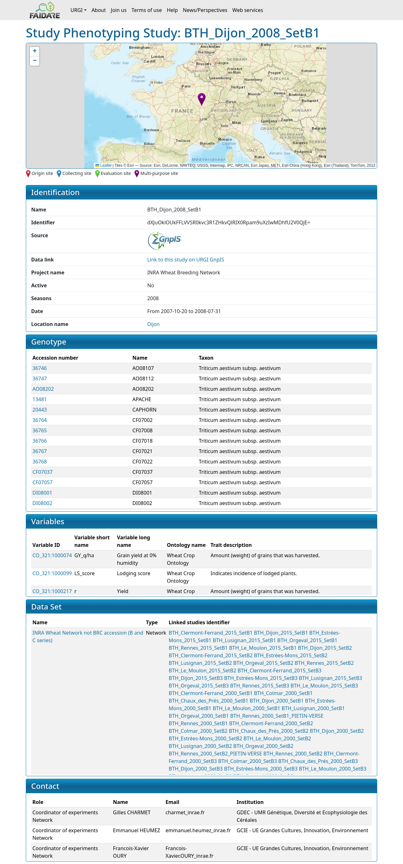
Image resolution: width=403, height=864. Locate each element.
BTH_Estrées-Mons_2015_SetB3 (261, 678)
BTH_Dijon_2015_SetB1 (281, 632)
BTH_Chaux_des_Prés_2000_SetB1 (208, 700)
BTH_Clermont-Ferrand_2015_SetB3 (279, 670)
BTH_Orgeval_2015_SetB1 (307, 640)
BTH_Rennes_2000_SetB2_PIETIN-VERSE (215, 753)
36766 (39, 440)
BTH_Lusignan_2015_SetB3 (330, 678)
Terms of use (147, 10)
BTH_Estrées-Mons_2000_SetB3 (261, 768)
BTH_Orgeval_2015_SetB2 (263, 662)
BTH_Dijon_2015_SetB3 (196, 678)
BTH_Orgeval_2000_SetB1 (199, 715)
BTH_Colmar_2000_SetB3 (247, 761)
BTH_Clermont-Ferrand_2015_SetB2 (211, 655)
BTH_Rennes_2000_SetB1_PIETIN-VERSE (277, 715)
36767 (39, 451)
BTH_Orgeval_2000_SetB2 (263, 746)
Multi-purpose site (159, 173)
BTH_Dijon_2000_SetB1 (277, 700)
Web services (247, 10)
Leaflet (103, 165)
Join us (119, 10)
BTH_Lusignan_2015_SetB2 (200, 662)
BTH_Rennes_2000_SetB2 (293, 753)
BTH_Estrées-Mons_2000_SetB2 (205, 738)
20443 (39, 409)
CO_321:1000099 (52, 573)
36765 (39, 430)
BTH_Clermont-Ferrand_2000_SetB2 (271, 723)
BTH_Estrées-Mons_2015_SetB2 (290, 655)
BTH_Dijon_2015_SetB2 (325, 647)
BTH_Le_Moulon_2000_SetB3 (332, 768)
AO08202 (43, 388)
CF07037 (42, 471)
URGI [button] (77, 10)
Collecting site (76, 173)
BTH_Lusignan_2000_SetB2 (200, 746)
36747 (39, 378)
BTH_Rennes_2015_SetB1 (198, 647)
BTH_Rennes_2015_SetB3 (259, 685)
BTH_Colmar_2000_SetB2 (198, 730)
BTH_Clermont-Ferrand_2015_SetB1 (211, 632)
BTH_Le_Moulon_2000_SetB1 (247, 708)
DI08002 (42, 503)
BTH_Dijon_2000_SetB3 (196, 768)
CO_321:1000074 (52, 555)
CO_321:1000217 (52, 591)
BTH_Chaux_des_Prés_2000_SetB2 (269, 730)
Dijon (153, 324)
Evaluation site (116, 173)
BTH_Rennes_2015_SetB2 (324, 662)
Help (172, 10)
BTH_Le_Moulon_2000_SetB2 (277, 738)
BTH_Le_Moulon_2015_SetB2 (202, 670)
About (99, 10)
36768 (39, 461)
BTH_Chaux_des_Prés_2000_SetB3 (318, 761)
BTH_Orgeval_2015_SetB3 (199, 685)
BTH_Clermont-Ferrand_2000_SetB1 (211, 693)
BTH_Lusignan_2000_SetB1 (313, 708)
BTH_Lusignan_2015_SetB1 (244, 640)
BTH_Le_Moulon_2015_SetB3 (324, 685)
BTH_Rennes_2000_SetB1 (198, 723)
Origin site (42, 173)
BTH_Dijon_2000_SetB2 (337, 730)
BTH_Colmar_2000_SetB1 (283, 693)
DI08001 (42, 492)
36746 (39, 368)
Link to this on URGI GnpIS (185, 259)
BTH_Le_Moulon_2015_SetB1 (263, 647)
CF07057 (42, 482)
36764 (39, 420)
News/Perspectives (205, 10)
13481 (39, 399)
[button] (202, 99)
